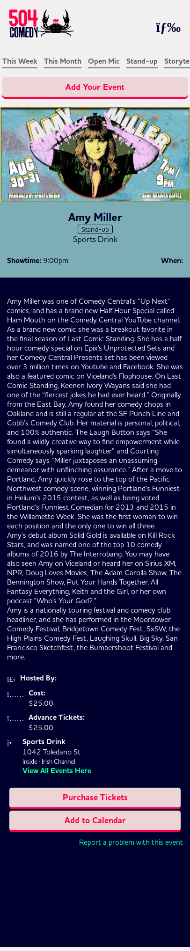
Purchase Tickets (95, 797)
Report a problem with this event (131, 842)
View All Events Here (56, 771)
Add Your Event (95, 87)
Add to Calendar (95, 820)
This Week (19, 61)
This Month (62, 61)
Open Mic (104, 61)
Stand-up (142, 61)
